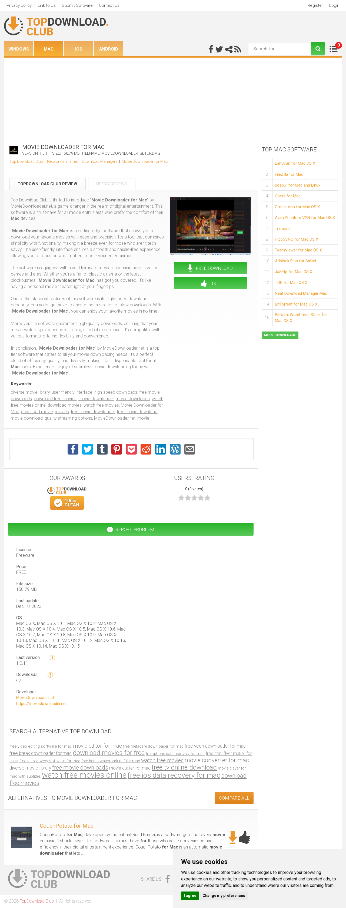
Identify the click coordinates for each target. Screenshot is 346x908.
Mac (49, 49)
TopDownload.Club (37, 901)
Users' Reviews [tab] (111, 183)
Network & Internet (62, 161)
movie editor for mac (97, 746)
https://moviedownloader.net (41, 703)
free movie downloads (80, 767)
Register (315, 5)
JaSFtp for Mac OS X (293, 271)
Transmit (283, 228)
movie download (27, 418)
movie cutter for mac (130, 768)
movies (62, 411)
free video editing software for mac (40, 746)
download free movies (55, 398)
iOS (78, 49)
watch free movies (101, 405)
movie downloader (96, 398)
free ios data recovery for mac (174, 775)
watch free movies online (84, 775)
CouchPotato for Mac (67, 826)
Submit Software (77, 5)
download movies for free (109, 753)
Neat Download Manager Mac (301, 293)
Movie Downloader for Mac (145, 161)
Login (334, 5)
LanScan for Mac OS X (295, 163)
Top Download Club (26, 161)
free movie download (137, 411)
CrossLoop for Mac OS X (297, 206)
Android (108, 49)
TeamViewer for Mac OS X (298, 250)
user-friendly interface (72, 392)
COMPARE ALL (234, 798)
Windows (18, 49)
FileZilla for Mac (289, 174)
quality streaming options (68, 418)
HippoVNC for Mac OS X (296, 239)
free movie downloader (93, 411)
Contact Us (109, 5)
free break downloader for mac (40, 753)
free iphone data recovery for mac (175, 753)
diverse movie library (30, 392)
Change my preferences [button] (223, 895)
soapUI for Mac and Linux (297, 185)
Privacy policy (19, 5)
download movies (65, 405)
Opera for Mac (288, 196)
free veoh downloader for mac (215, 746)
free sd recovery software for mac (49, 760)
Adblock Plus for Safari (295, 261)
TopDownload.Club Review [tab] (47, 183)
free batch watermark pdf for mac (110, 760)
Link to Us (47, 5)
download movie (37, 411)
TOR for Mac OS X (291, 282)
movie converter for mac (217, 760)
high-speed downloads (115, 392)
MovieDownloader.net (114, 418)
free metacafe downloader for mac (153, 746)
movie (143, 418)
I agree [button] (190, 895)
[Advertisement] (173, 98)
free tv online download (184, 767)
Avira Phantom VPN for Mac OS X (305, 217)
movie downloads (133, 398)
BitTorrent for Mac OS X (296, 304)
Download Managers (100, 161)
